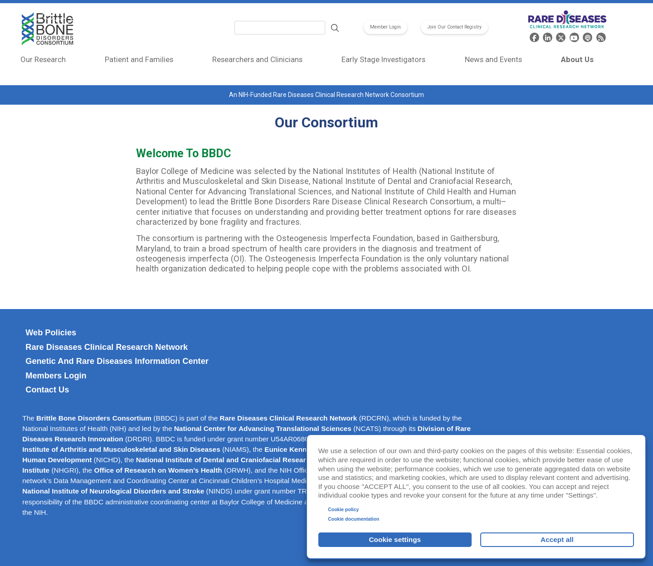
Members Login (55, 375)
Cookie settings (395, 539)
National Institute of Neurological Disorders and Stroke (113, 491)
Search (334, 27)
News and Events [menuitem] (493, 59)
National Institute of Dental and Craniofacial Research (225, 460)
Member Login (385, 27)
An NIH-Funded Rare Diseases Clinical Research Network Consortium (326, 94)
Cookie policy (343, 509)
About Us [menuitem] (577, 59)
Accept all (557, 539)
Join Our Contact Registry (454, 27)
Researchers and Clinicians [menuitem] (257, 59)
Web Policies (50, 332)
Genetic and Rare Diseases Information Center (117, 361)
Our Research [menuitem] (43, 59)
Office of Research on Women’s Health (158, 470)
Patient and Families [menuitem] (139, 59)
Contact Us (47, 389)
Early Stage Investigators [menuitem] (383, 59)
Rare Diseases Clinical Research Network (106, 347)
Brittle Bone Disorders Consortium (93, 418)
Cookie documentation (353, 519)
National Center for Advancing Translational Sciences (262, 428)
